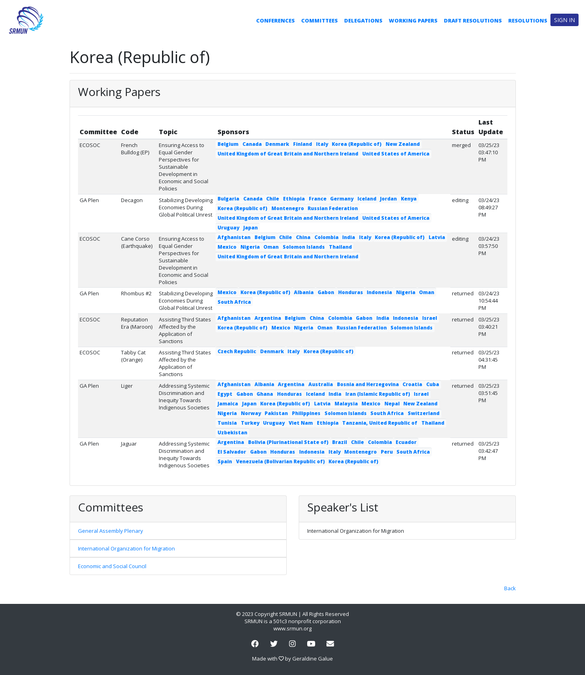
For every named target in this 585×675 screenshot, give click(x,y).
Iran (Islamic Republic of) (377, 394)
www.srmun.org (292, 628)
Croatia (412, 384)
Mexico (227, 246)
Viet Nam (301, 422)
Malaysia (346, 403)
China (303, 237)
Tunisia (227, 422)
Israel (429, 318)
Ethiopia (294, 198)
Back (510, 588)
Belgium (228, 144)
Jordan (388, 198)
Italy (322, 144)
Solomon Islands (304, 246)
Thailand (340, 246)
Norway (251, 413)
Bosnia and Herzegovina (368, 384)
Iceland (366, 198)
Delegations (363, 20)
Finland (302, 144)
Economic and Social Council (112, 566)
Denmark (277, 144)
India (348, 237)
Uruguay (228, 227)
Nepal (392, 403)
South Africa (234, 302)
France (317, 198)
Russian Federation (333, 208)
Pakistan (276, 413)
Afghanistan (234, 237)
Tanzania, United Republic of (379, 422)
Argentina (268, 318)
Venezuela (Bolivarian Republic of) (280, 461)
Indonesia (379, 292)
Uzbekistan (232, 432)
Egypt (225, 394)
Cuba (432, 384)
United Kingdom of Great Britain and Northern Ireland (288, 153)
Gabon (326, 292)
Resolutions (527, 20)
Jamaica (228, 403)
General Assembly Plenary (110, 530)
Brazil (339, 442)
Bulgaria (228, 198)
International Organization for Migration (126, 548)
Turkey (250, 422)
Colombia (326, 237)
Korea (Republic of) (357, 144)
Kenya (409, 198)
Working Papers (413, 20)
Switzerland (423, 413)
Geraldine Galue (312, 658)
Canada (252, 144)
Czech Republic (237, 351)
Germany (341, 198)
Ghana (265, 394)
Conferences (275, 20)
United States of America (395, 153)
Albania (304, 292)
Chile (272, 198)
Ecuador (406, 442)
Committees (319, 20)
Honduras (350, 292)
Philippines (306, 413)
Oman (271, 246)
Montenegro (287, 208)
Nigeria (250, 246)
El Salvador (232, 451)
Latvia (437, 237)
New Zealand (403, 144)
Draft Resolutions (473, 20)
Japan (250, 227)
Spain (225, 461)
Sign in (564, 20)
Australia (320, 384)
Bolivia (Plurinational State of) (288, 442)
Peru (387, 451)
